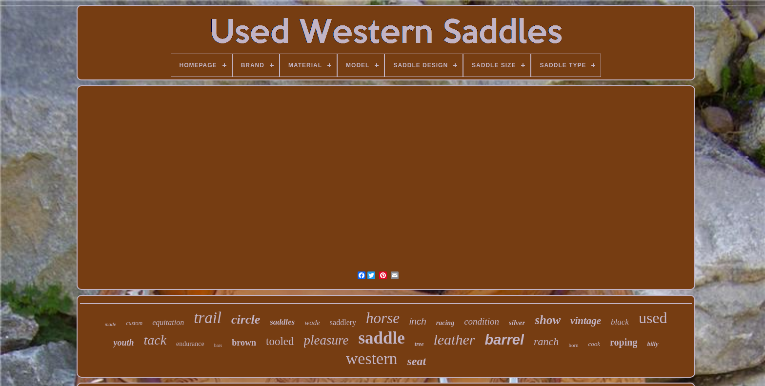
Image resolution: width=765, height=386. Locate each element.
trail (207, 318)
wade (312, 323)
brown (244, 342)
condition (481, 321)
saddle (381, 337)
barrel (504, 339)
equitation (168, 322)
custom (134, 323)
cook (594, 343)
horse (383, 318)
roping (623, 342)
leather (454, 339)
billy (652, 343)
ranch (546, 341)
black (620, 322)
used (653, 318)
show (548, 320)
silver (517, 323)
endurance (190, 343)
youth (123, 342)
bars (218, 345)
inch (417, 321)
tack (154, 339)
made (110, 324)
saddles (282, 322)
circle (245, 319)
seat (416, 361)
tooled (280, 341)
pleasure (326, 340)
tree (419, 344)
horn (573, 345)
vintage (585, 321)
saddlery (343, 322)
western (372, 358)
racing (445, 323)
